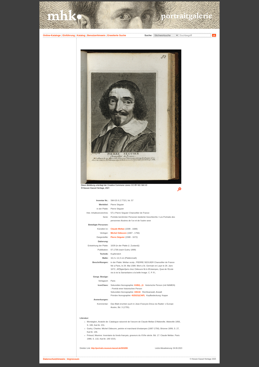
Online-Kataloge (52, 35)
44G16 (137, 292)
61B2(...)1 (139, 285)
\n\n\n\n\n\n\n (166, 35)
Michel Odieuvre (119, 233)
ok (214, 35)
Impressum (73, 359)
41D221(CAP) (137, 295)
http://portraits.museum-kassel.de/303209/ (109, 348)
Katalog (81, 35)
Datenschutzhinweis (54, 359)
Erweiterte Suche (116, 35)
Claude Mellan (117, 229)
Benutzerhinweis (96, 35)
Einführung (69, 35)
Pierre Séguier (118, 237)
